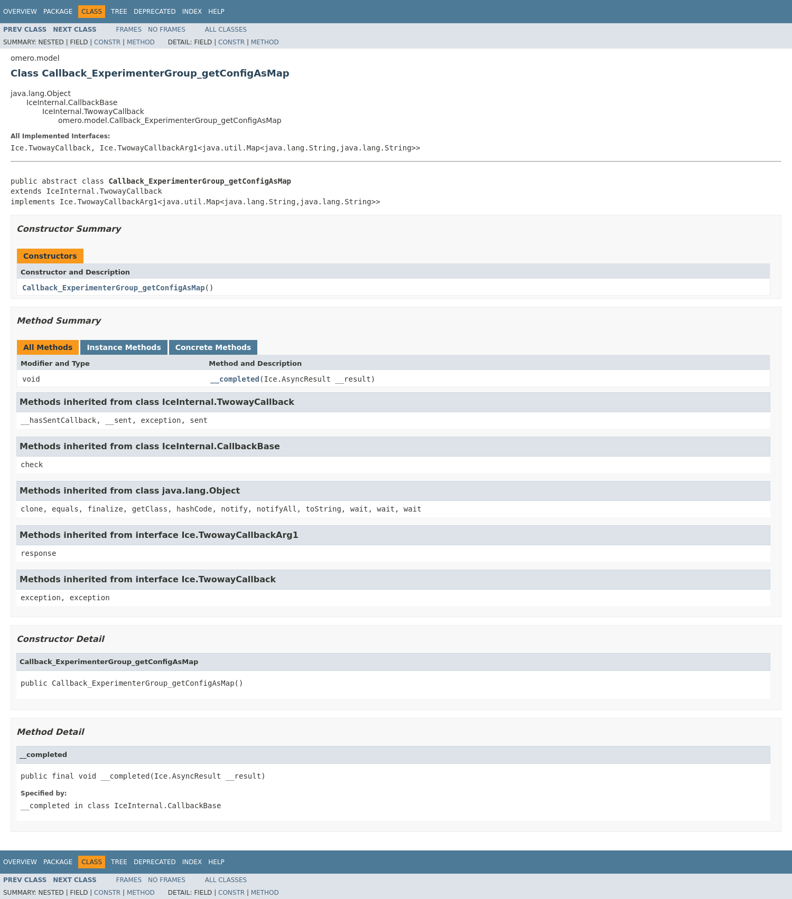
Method (141, 42)
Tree (119, 11)
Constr (107, 42)
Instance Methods (124, 347)
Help (216, 11)
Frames (129, 29)
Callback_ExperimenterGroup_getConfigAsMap (113, 287)
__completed (234, 379)
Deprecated (155, 11)
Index (192, 11)
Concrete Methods (213, 347)
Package (57, 11)
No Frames (166, 29)
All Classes (226, 29)
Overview (20, 11)
